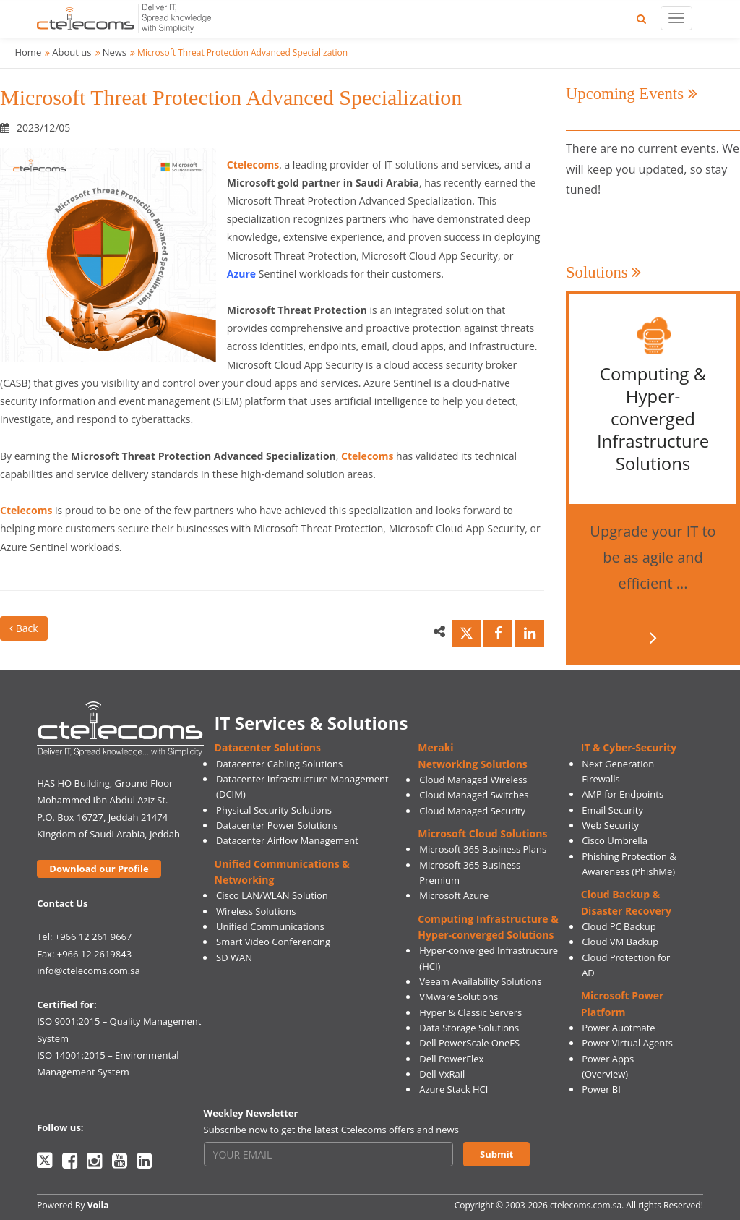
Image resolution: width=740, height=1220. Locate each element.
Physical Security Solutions (274, 809)
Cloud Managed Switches (473, 794)
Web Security (610, 825)
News (114, 52)
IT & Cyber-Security (628, 747)
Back (23, 628)
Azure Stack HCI (453, 1089)
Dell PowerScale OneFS (469, 1042)
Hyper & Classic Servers (470, 1012)
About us (71, 52)
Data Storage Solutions (469, 1027)
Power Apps (608, 1058)
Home (27, 52)
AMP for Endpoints (622, 794)
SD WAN (234, 957)
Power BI (601, 1089)
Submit (496, 1154)
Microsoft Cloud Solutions (482, 833)
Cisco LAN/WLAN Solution (272, 895)
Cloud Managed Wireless (473, 779)
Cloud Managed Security (472, 810)
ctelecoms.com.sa (585, 1205)
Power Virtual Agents (627, 1042)
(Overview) (605, 1073)
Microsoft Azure (454, 895)
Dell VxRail (442, 1073)
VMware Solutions (458, 996)
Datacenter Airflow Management (287, 840)
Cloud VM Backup (620, 941)
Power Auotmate (618, 1027)
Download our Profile (98, 868)
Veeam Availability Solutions (480, 981)
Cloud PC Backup (619, 926)
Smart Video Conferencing (273, 941)
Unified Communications (270, 926)
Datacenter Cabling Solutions (279, 763)
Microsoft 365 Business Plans (482, 849)
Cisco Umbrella (615, 840)
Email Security (612, 809)
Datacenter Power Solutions (276, 825)
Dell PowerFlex (451, 1058)
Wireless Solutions (256, 911)
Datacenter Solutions (268, 747)
